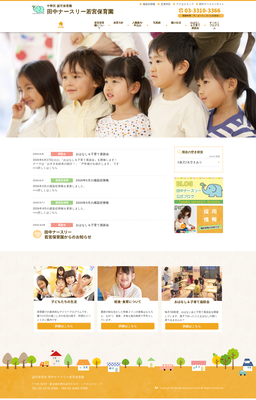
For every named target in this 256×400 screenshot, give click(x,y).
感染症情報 (149, 4)
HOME (41, 24)
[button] (125, 136)
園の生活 (156, 26)
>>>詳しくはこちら (45, 169)
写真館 (136, 24)
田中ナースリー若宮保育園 (80, 12)
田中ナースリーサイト (211, 4)
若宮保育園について (67, 26)
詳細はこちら (64, 327)
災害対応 (166, 4)
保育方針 (93, 26)
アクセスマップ (185, 4)
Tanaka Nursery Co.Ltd (187, 389)
